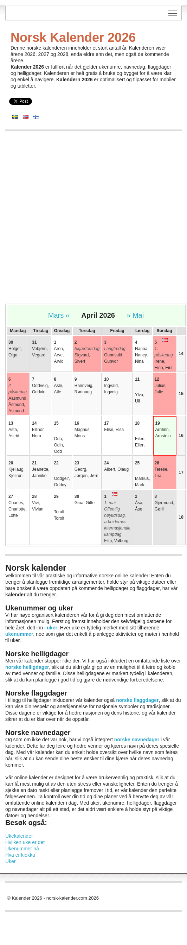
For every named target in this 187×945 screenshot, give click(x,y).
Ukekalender (19, 836)
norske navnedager (136, 739)
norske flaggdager (137, 700)
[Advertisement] (82, 221)
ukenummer (19, 634)
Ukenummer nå (22, 848)
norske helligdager (27, 667)
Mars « (59, 315)
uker (52, 627)
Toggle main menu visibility (173, 11)
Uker (10, 861)
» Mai (135, 315)
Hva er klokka (20, 855)
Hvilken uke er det (25, 842)
